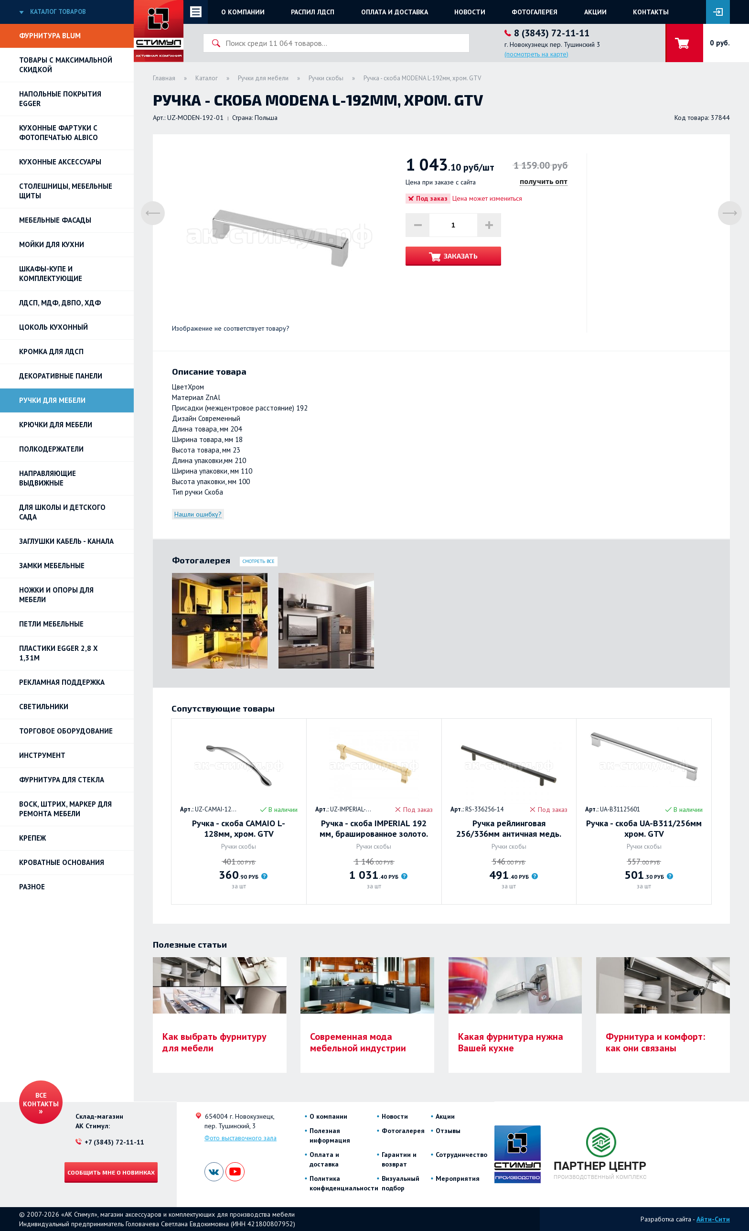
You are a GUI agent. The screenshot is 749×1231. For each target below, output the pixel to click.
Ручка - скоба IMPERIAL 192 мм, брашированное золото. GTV (374, 828)
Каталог (206, 78)
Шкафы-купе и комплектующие (50, 273)
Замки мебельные (52, 565)
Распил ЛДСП (312, 12)
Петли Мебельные (51, 623)
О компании (243, 12)
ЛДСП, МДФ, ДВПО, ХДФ (60, 302)
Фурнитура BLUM (50, 35)
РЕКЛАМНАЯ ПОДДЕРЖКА (62, 682)
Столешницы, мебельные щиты (65, 191)
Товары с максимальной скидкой (65, 64)
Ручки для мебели (52, 400)
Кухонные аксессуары (60, 161)
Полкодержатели (51, 449)
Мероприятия (458, 1178)
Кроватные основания (61, 862)
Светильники (43, 706)
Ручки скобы (326, 78)
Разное (32, 886)
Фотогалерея (534, 12)
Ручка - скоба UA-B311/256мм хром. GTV (644, 828)
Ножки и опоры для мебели (56, 594)
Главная (164, 78)
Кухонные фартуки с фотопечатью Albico (58, 132)
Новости (469, 12)
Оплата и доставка (394, 12)
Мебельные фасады (55, 220)
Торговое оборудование (66, 730)
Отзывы (448, 1130)
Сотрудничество (461, 1154)
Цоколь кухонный (53, 327)
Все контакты (41, 1099)
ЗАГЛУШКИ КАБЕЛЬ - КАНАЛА (66, 541)
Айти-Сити (713, 1219)
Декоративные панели (60, 375)
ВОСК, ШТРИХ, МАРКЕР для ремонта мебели (65, 808)
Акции (595, 12)
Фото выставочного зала (240, 1138)
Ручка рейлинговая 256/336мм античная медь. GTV (508, 828)
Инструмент (42, 755)
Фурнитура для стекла (61, 779)
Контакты (651, 12)
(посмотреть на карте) (536, 54)
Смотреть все (259, 561)
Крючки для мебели (55, 424)
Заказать (461, 256)
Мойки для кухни (51, 244)
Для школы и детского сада (62, 512)
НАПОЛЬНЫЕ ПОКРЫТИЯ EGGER (60, 98)
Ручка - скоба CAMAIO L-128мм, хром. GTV (238, 828)
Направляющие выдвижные (47, 478)
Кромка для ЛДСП (51, 351)
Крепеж (32, 837)
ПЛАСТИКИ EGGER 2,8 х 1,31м (58, 653)
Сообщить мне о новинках (111, 1172)
